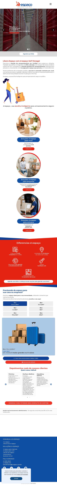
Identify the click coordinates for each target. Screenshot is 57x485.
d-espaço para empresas (10, 449)
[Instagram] (18, 468)
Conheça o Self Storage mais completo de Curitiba (28, 403)
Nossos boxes (7, 454)
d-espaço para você (8, 451)
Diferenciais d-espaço (9, 443)
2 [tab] (29, 397)
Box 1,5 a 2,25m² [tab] (15, 303)
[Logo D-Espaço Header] (24, 4)
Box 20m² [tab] (41, 314)
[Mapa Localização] (28, 426)
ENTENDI (16, 478)
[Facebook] (4, 468)
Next (51, 384)
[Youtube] (25, 468)
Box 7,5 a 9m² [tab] (15, 314)
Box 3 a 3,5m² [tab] (41, 303)
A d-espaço (6, 442)
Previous (5, 384)
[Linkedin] (11, 468)
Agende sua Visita (28, 54)
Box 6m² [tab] (41, 308)
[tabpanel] (14, 378)
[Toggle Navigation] (50, 4)
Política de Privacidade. (22, 474)
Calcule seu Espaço (28, 362)
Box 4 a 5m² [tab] (15, 308)
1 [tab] (27, 397)
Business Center (8, 456)
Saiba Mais (28, 149)
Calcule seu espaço (8, 452)
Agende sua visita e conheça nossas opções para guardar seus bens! (28, 281)
